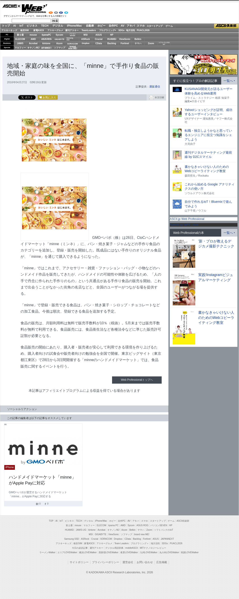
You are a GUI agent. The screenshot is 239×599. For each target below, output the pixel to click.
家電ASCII (38, 30)
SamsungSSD (70, 39)
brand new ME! (141, 534)
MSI (86, 35)
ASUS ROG (46, 39)
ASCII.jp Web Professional (187, 219)
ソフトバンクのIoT (164, 43)
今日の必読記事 (80, 548)
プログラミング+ (107, 30)
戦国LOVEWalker (189, 552)
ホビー (101, 25)
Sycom (59, 35)
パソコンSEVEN (72, 34)
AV (122, 25)
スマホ (141, 25)
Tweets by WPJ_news (184, 224)
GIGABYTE (59, 39)
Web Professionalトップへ (137, 379)
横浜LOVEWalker (88, 552)
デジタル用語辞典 (114, 548)
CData (98, 43)
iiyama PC (113, 525)
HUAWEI (111, 39)
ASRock (85, 39)
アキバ (131, 25)
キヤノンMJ (33, 47)
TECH (44, 25)
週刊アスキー (72, 30)
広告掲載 (161, 562)
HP (111, 35)
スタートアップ (154, 26)
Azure (59, 43)
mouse (33, 35)
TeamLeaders (89, 30)
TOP (51, 521)
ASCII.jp (11, 6)
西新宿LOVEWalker (108, 552)
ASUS (99, 35)
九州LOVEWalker (148, 552)
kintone (46, 43)
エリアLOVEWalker (67, 552)
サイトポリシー (79, 562)
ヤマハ (138, 43)
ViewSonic (125, 39)
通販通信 (154, 86)
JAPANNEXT (46, 47)
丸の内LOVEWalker (169, 552)
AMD (33, 39)
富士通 (20, 35)
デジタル (57, 25)
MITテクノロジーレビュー (153, 548)
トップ (6, 25)
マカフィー (20, 47)
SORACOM (106, 539)
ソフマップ (59, 47)
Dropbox (86, 43)
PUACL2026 (143, 30)
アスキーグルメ (55, 30)
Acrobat (33, 43)
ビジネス (32, 25)
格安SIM (24, 30)
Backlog (111, 43)
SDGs (121, 30)
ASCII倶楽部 (226, 26)
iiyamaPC (46, 35)
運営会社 (127, 562)
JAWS (20, 43)
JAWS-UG (81, 530)
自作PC (113, 25)
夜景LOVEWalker (129, 552)
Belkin (137, 39)
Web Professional (34, 9)
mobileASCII (131, 548)
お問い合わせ (145, 562)
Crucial (99, 39)
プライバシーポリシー (105, 562)
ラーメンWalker (47, 552)
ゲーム (169, 26)
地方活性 (130, 30)
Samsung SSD (71, 539)
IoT (21, 25)
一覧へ (228, 81)
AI (14, 25)
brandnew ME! (72, 48)
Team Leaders (121, 543)
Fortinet (125, 43)
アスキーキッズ (9, 30)
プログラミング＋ (140, 543)
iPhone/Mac (74, 25)
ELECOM (20, 39)
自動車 (90, 25)
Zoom (151, 43)
